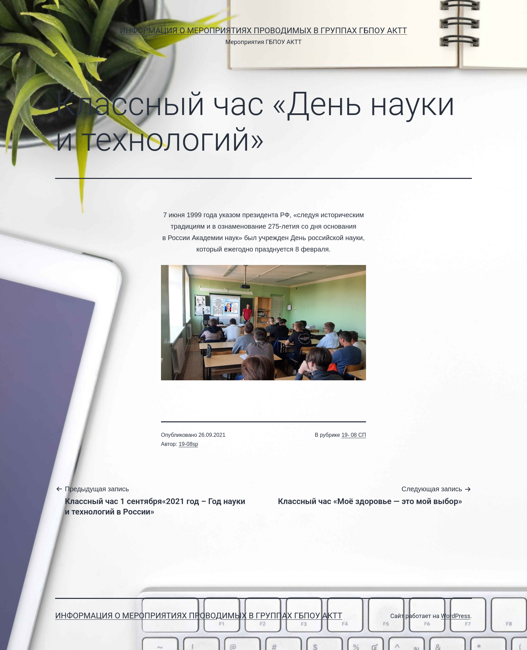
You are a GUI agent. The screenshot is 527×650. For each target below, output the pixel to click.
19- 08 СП (353, 435)
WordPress (455, 615)
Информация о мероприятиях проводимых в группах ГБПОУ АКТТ (263, 30)
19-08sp (188, 444)
